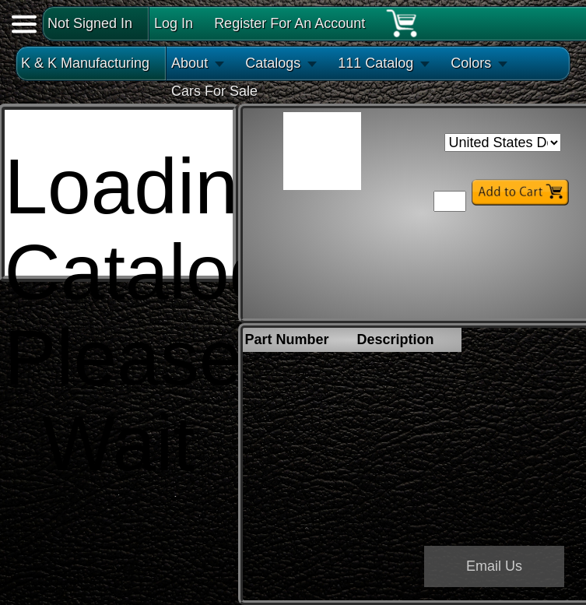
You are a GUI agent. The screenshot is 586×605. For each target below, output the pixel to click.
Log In (173, 23)
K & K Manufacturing (85, 63)
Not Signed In (89, 23)
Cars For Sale (214, 91)
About (189, 63)
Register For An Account (289, 23)
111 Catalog (375, 63)
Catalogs (272, 63)
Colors (471, 63)
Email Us (494, 566)
